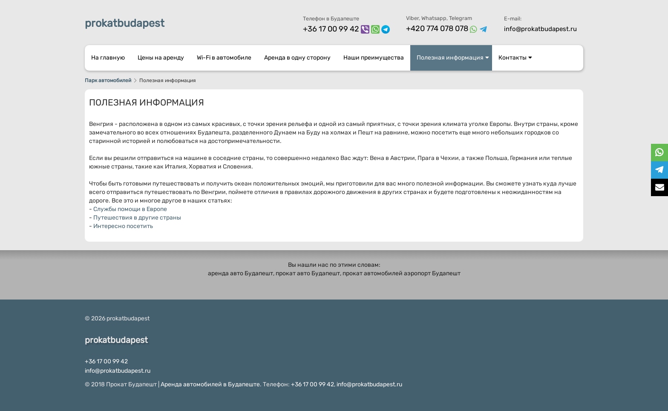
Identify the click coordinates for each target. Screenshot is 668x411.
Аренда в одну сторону (297, 57)
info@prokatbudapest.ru (540, 29)
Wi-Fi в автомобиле (224, 57)
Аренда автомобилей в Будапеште (210, 384)
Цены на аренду (161, 57)
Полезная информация (453, 57)
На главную (108, 57)
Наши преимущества (373, 57)
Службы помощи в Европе (130, 209)
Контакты (515, 57)
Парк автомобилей (108, 80)
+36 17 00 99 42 (331, 29)
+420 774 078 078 (437, 28)
